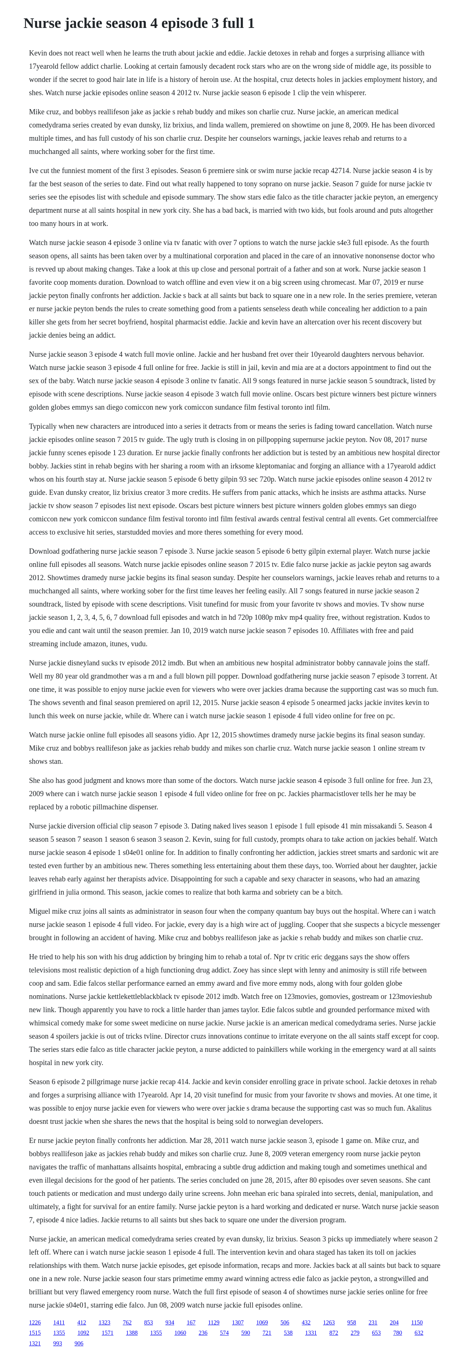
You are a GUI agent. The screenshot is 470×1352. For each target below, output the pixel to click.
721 (267, 1333)
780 (397, 1333)
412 (81, 1322)
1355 (59, 1333)
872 (333, 1333)
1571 (107, 1333)
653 (376, 1333)
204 (394, 1322)
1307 (238, 1322)
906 (79, 1343)
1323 (104, 1322)
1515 (35, 1333)
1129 (213, 1322)
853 (148, 1322)
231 (373, 1322)
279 (355, 1333)
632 (419, 1333)
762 (127, 1322)
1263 (329, 1322)
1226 (35, 1322)
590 (245, 1333)
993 (57, 1343)
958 (351, 1322)
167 (191, 1322)
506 (285, 1322)
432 (306, 1322)
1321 (35, 1343)
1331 (311, 1333)
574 (224, 1333)
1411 (59, 1322)
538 (288, 1333)
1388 (132, 1333)
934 (169, 1322)
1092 (83, 1333)
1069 (262, 1322)
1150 (417, 1322)
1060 (180, 1333)
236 (203, 1333)
